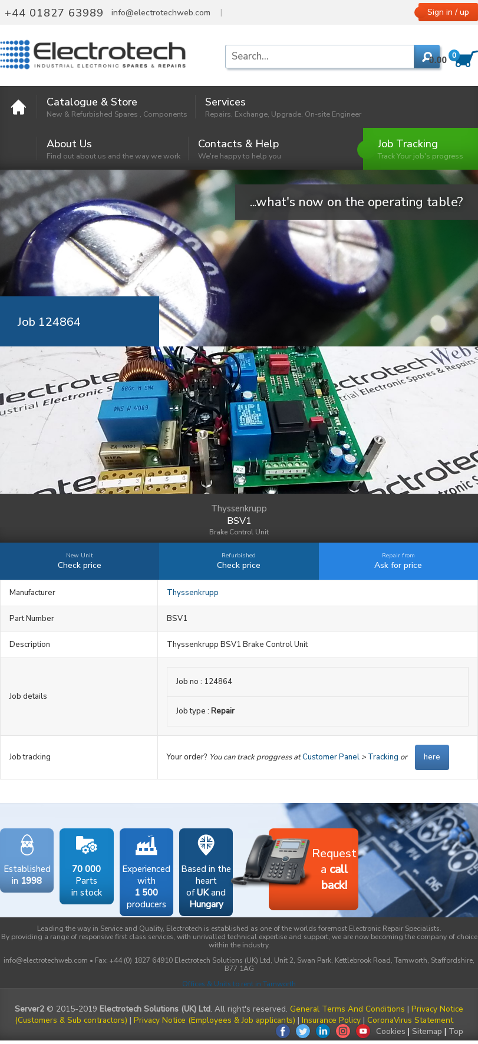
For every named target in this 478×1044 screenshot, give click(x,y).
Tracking (383, 757)
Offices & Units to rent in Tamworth (239, 984)
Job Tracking (420, 149)
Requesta (313, 863)
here (432, 757)
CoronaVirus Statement (410, 1020)
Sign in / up (448, 12)
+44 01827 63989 (54, 13)
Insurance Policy (331, 1020)
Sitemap (427, 1031)
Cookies (391, 1031)
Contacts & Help (239, 149)
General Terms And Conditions (347, 1009)
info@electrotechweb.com (160, 13)
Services (283, 107)
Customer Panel (331, 757)
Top (456, 1031)
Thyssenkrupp (193, 592)
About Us (113, 149)
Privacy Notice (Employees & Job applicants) (214, 1020)
